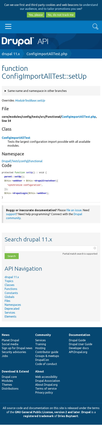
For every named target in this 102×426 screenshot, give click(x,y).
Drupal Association (47, 382)
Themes (7, 385)
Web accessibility (46, 378)
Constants (11, 294)
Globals (9, 298)
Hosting (40, 349)
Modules (7, 382)
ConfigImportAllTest (16, 137)
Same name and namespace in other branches (37, 90)
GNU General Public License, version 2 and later (47, 413)
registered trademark (38, 417)
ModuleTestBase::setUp (30, 100)
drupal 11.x (11, 54)
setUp (18, 177)
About (39, 372)
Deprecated (12, 309)
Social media (10, 345)
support (11, 215)
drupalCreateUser (45, 181)
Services (10, 313)
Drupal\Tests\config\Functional (22, 161)
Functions (11, 290)
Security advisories (14, 353)
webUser (17, 181)
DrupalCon (42, 361)
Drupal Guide (77, 341)
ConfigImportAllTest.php (47, 54)
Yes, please (36, 14)
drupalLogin (20, 194)
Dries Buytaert (68, 417)
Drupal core (9, 378)
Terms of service (46, 389)
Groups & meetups (47, 357)
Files (7, 302)
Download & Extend (15, 372)
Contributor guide (46, 353)
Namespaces (13, 306)
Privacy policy (44, 393)
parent (8, 177)
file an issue (74, 211)
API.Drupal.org (78, 353)
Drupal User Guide (80, 345)
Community (43, 336)
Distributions (10, 389)
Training (40, 345)
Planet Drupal (10, 341)
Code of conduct (46, 365)
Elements (10, 317)
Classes (9, 286)
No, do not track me (61, 14)
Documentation (79, 336)
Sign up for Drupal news (17, 349)
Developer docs (79, 349)
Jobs (5, 357)
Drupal (86, 413)
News (5, 336)
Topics (9, 282)
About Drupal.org (46, 385)
